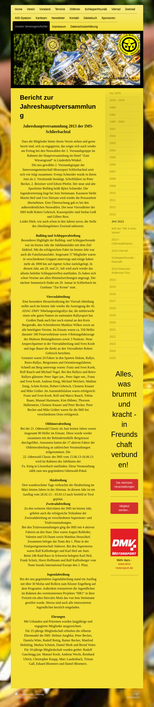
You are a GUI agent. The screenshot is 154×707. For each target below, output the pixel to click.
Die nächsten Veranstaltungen (124, 484)
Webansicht (133, 697)
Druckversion (24, 694)
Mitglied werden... (124, 508)
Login (136, 694)
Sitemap (39, 694)
